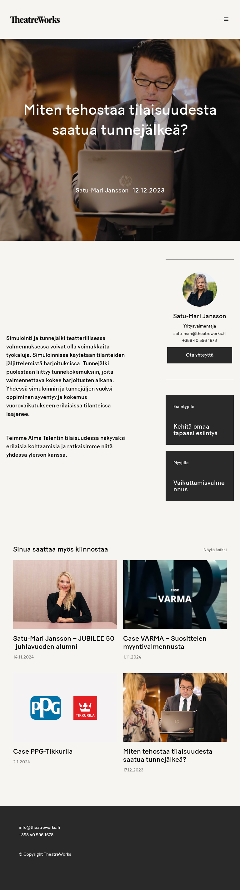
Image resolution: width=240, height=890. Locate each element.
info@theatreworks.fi (39, 827)
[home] (35, 19)
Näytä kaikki (215, 550)
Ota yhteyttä (199, 355)
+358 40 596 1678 (199, 340)
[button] (226, 19)
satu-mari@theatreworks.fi (199, 334)
